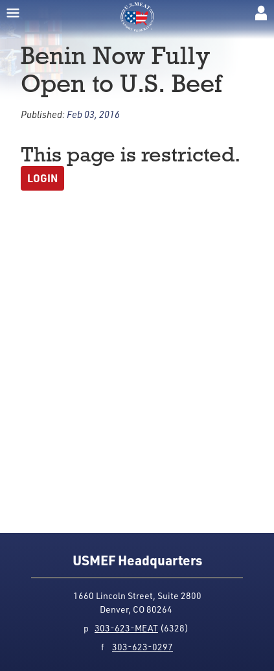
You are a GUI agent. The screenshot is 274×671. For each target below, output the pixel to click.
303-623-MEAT (126, 627)
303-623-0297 (142, 646)
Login (42, 178)
